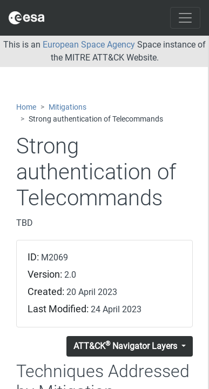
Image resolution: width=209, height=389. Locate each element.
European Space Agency (89, 44)
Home (26, 107)
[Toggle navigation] (185, 18)
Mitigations (67, 107)
